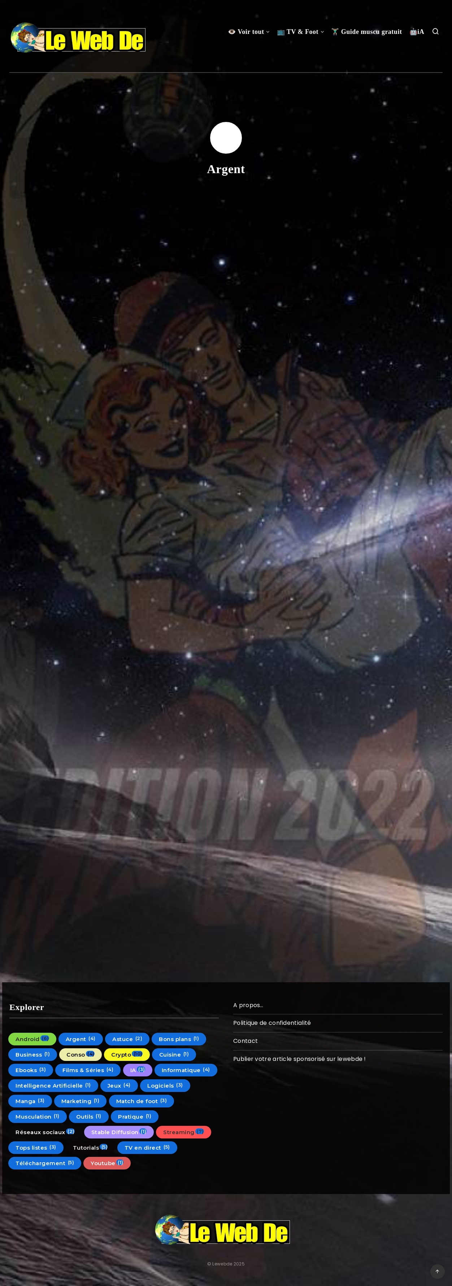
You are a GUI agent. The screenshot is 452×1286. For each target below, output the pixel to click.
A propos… (248, 1005)
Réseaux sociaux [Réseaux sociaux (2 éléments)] (45, 1132)
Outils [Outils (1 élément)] (88, 1116)
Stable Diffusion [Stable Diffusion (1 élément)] (119, 1132)
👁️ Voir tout (246, 31)
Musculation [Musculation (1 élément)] (38, 1116)
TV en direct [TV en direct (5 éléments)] (147, 1147)
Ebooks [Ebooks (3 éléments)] (31, 1070)
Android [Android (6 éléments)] (32, 1039)
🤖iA (417, 31)
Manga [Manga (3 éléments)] (30, 1101)
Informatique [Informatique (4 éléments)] (186, 1070)
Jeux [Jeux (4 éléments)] (119, 1085)
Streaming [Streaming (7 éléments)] (183, 1132)
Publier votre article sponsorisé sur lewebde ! (299, 1059)
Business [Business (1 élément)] (33, 1054)
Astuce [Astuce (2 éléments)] (127, 1039)
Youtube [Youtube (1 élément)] (107, 1163)
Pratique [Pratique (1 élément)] (134, 1116)
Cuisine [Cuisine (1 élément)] (174, 1054)
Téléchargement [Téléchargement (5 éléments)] (45, 1163)
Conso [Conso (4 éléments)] (80, 1054)
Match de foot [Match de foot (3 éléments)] (141, 1101)
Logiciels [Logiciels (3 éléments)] (165, 1085)
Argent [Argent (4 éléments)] (81, 1039)
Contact (245, 1041)
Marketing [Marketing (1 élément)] (80, 1101)
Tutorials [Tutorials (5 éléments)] (90, 1147)
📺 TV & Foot (297, 31)
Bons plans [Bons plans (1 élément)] (179, 1039)
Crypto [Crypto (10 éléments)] (127, 1054)
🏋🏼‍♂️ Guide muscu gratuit (366, 31)
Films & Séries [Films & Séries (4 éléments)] (87, 1070)
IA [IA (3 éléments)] (137, 1070)
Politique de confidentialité (272, 1023)
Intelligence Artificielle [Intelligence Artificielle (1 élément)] (53, 1085)
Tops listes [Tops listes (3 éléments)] (36, 1147)
